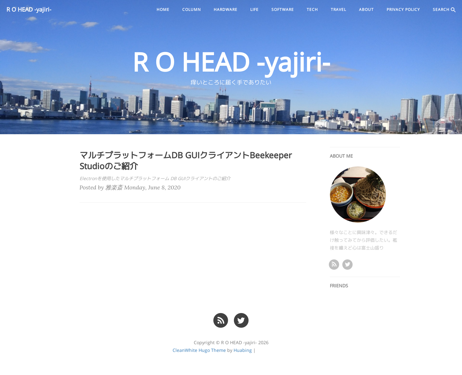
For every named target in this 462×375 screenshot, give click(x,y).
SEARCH (444, 9)
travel (338, 10)
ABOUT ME (341, 156)
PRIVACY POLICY (403, 10)
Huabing (243, 350)
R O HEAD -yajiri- (28, 10)
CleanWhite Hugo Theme (199, 350)
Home (163, 10)
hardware (225, 10)
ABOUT (366, 10)
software (282, 10)
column (191, 10)
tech (312, 10)
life (254, 10)
